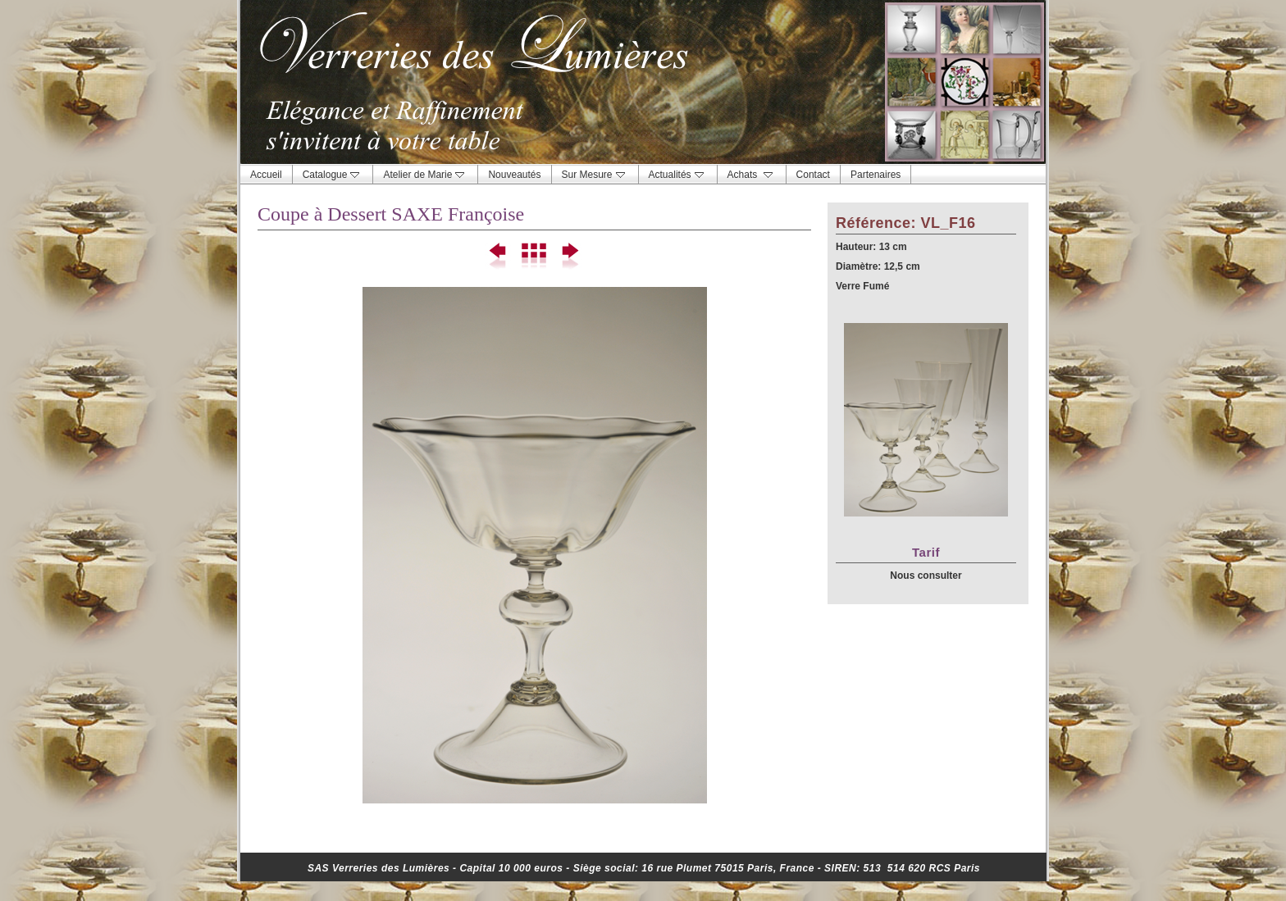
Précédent (499, 257)
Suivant (569, 257)
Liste (534, 257)
